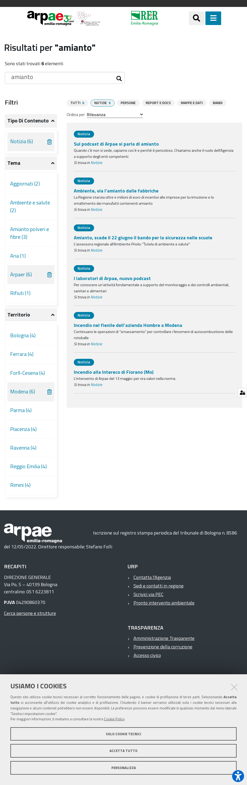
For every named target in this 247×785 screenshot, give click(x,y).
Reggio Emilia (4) (28, 466)
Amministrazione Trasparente (164, 638)
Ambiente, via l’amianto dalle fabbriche (116, 190)
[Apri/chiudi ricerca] (196, 18)
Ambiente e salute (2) (30, 207)
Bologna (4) (23, 335)
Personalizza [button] (123, 767)
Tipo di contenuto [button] (28, 121)
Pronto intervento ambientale (164, 602)
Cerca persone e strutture (30, 613)
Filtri (11, 102)
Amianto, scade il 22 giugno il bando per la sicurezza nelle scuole (143, 237)
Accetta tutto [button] (123, 750)
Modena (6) (22, 392)
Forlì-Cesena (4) (27, 373)
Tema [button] (14, 163)
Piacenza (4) (23, 429)
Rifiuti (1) (20, 293)
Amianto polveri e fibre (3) (29, 233)
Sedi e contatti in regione (158, 585)
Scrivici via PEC (148, 594)
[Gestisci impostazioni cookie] (242, 392)
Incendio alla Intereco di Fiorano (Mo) (113, 371)
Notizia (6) (21, 141)
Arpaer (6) (21, 274)
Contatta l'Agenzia (152, 577)
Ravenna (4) (23, 448)
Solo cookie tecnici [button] (123, 734)
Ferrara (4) (22, 354)
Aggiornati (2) (25, 184)
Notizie (96, 162)
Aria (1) (18, 256)
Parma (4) (21, 410)
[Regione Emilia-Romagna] (144, 18)
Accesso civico (147, 655)
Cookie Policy (114, 719)
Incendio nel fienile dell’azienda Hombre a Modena (128, 324)
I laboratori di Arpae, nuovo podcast (112, 278)
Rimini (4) (20, 485)
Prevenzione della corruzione (162, 646)
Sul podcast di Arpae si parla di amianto (116, 143)
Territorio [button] (18, 315)
